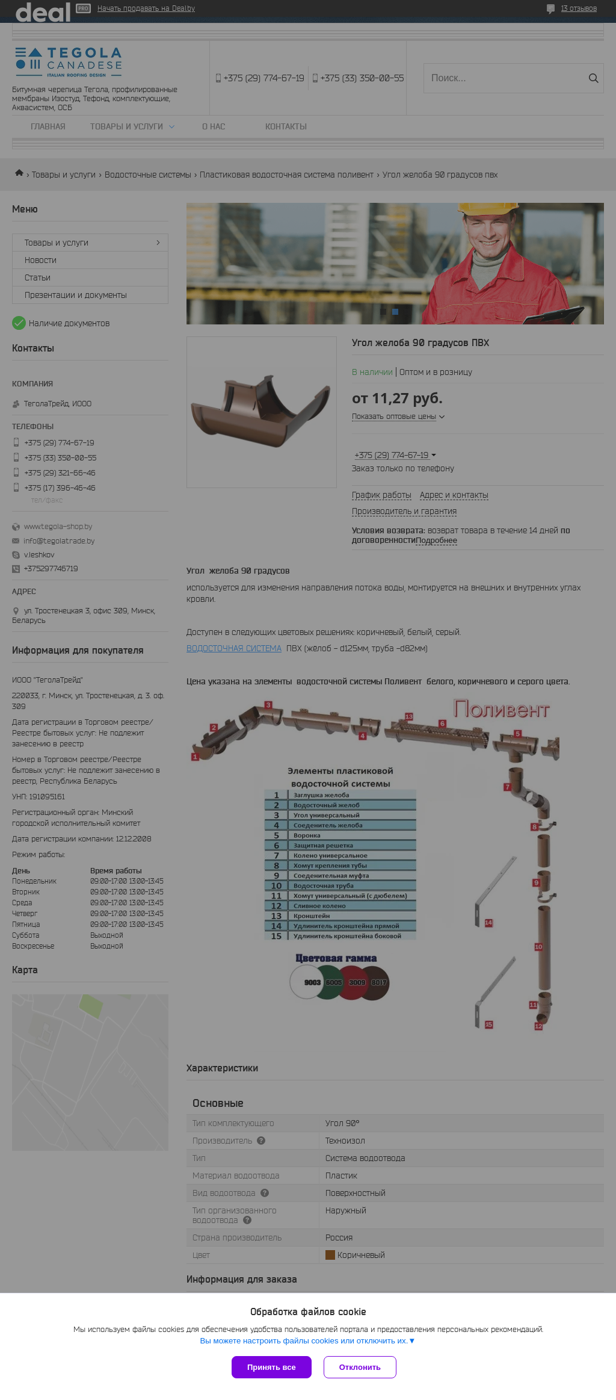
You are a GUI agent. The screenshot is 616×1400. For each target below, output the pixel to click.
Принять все (271, 1367)
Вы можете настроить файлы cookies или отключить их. (304, 1340)
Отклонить (360, 1367)
